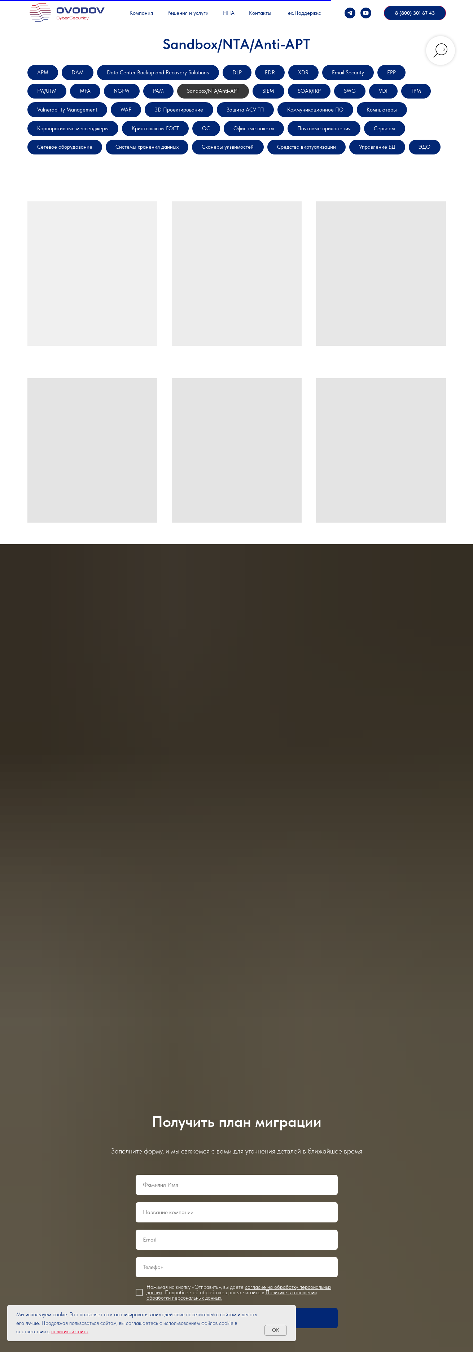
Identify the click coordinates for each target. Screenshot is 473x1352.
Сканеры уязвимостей (69, 182)
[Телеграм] (350, 13)
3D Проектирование (316, 117)
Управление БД (244, 182)
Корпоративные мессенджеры (234, 139)
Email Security (396, 74)
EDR (307, 74)
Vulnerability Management (188, 117)
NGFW (171, 95)
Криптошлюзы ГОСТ (331, 139)
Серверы (213, 160)
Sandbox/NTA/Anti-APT (276, 95)
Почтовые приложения (144, 160)
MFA (129, 95)
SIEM (341, 95)
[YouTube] (365, 13)
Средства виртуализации (161, 182)
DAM (84, 74)
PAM (212, 95)
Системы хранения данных (380, 160)
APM (45, 74)
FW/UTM (86, 95)
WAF (255, 117)
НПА (229, 13)
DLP (270, 74)
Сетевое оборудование (284, 160)
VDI (83, 117)
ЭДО (298, 182)
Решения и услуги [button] (188, 13)
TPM (120, 117)
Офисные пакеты (62, 160)
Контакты (260, 13)
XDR (345, 74)
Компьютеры (149, 139)
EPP (43, 95)
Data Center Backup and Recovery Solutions (178, 74)
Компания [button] (141, 13)
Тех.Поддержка (303, 13)
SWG (45, 117)
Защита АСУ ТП (394, 117)
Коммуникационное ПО (72, 139)
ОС (390, 139)
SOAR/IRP (387, 95)
